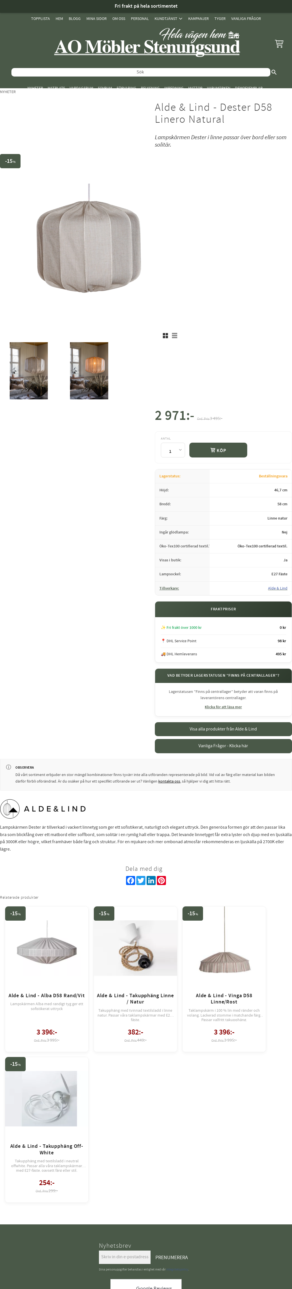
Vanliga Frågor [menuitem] (246, 18)
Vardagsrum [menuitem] (81, 88)
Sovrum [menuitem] (105, 88)
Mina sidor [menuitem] (96, 18)
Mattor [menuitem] (195, 88)
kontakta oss (169, 781)
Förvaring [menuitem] (126, 88)
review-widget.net (154, 1134)
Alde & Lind (277, 588)
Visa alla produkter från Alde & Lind (223, 729)
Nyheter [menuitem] (35, 88)
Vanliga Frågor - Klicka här (223, 746)
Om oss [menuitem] (118, 18)
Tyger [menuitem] (220, 18)
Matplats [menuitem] (56, 88)
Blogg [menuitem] (75, 18)
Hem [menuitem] (59, 18)
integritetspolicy (177, 1089)
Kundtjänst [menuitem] (166, 18)
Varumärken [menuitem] (218, 88)
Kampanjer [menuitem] (198, 18)
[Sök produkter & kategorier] (140, 72)
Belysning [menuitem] (150, 88)
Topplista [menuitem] (40, 18)
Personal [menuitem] (140, 18)
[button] (279, 43)
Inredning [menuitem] (174, 88)
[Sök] (274, 72)
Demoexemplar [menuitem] (249, 88)
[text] (174, 416)
